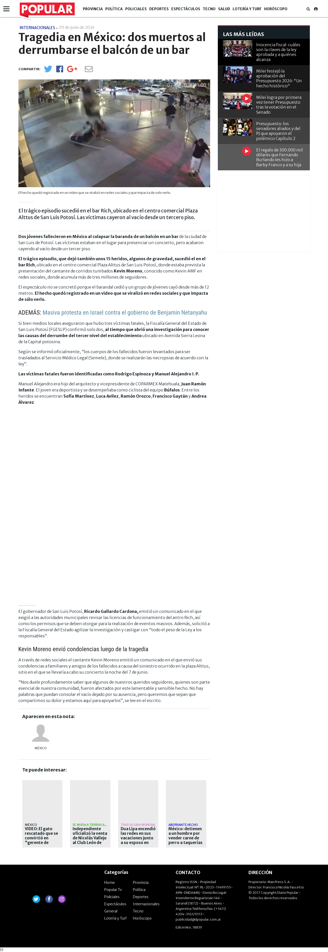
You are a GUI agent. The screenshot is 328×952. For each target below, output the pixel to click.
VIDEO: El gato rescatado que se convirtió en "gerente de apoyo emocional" (41, 840)
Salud (224, 9)
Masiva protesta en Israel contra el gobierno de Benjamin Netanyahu (125, 312)
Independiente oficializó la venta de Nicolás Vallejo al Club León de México (90, 838)
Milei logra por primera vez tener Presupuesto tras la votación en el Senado (278, 105)
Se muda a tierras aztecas (95, 825)
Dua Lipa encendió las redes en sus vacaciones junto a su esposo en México (138, 838)
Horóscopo (275, 9)
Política (114, 9)
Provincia (93, 9)
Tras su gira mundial (138, 825)
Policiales (136, 9)
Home (109, 882)
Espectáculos (185, 9)
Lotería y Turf (247, 9)
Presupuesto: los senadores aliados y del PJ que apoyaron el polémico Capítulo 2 (278, 131)
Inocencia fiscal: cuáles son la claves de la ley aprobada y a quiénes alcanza (278, 52)
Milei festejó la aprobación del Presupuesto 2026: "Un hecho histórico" (279, 78)
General (110, 911)
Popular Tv (113, 889)
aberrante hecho (183, 825)
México (41, 748)
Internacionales (146, 904)
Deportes (159, 9)
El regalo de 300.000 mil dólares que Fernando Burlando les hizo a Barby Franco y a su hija (279, 157)
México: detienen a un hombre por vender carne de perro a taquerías (185, 836)
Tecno (209, 9)
